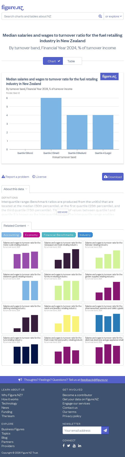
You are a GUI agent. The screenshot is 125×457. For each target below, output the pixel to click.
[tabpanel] (62, 118)
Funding (7, 411)
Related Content (15, 225)
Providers (8, 446)
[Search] (100, 16)
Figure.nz (13, 8)
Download (113, 177)
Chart (52, 61)
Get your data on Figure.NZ (81, 399)
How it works (10, 399)
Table (71, 61)
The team (8, 416)
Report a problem (15, 176)
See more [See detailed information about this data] (62, 212)
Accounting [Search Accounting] (11, 234)
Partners (7, 441)
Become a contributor (77, 395)
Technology (9, 403)
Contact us (70, 407)
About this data (14, 189)
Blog (4, 437)
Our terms (69, 411)
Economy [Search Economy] (31, 234)
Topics (6, 433)
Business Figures (13, 429)
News (5, 407)
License (39, 176)
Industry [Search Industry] (85, 234)
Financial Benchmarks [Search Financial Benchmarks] (58, 234)
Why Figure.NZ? (12, 395)
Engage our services (76, 403)
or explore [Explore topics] (113, 16)
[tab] (53, 61)
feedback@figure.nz (94, 379)
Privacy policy (72, 416)
